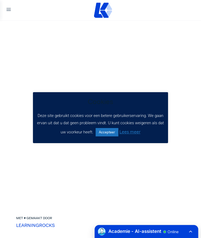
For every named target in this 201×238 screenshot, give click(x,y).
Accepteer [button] (107, 132)
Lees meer (129, 132)
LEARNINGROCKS (35, 225)
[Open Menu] (8, 10)
